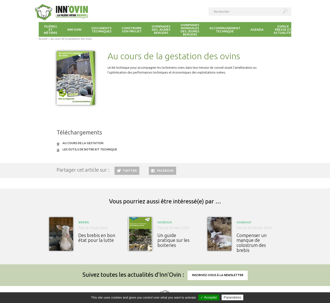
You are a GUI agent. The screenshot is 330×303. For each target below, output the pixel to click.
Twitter (130, 170)
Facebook (165, 170)
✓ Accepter (208, 297)
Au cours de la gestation (83, 143)
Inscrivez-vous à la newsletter (217, 275)
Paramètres (232, 297)
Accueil (43, 38)
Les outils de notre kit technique (90, 149)
